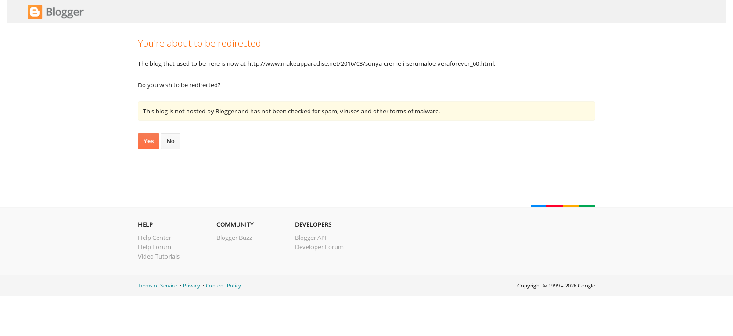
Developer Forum (319, 247)
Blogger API (311, 237)
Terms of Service (157, 285)
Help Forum (154, 247)
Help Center (154, 237)
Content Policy (223, 285)
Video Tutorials (159, 256)
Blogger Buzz (234, 237)
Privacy (191, 285)
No (170, 141)
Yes (149, 141)
